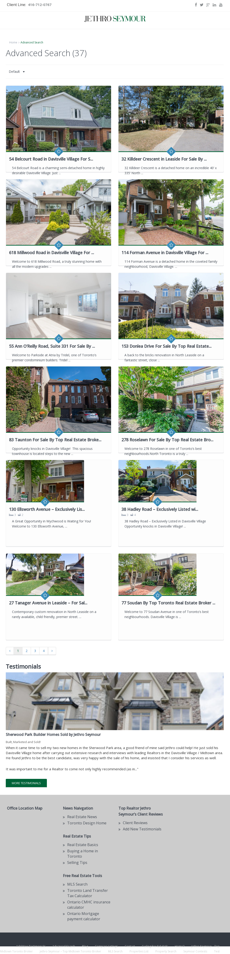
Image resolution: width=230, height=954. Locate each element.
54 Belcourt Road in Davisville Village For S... (51, 159)
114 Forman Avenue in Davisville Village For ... (164, 252)
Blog (85, 946)
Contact (130, 946)
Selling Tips (77, 862)
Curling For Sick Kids (155, 946)
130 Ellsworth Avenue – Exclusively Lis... (47, 509)
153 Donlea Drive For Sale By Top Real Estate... (166, 346)
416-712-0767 (39, 4)
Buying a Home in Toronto (82, 853)
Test (217, 951)
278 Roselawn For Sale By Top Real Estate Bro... (167, 439)
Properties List (139, 951)
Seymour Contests (195, 951)
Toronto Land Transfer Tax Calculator (87, 893)
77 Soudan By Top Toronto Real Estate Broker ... (168, 603)
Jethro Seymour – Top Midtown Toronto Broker (70, 951)
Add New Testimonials (142, 829)
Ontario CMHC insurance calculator (88, 904)
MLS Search (115, 951)
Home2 (180, 946)
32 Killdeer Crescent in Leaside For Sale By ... (164, 159)
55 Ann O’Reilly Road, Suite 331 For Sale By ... (52, 346)
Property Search (165, 951)
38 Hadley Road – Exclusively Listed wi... (159, 509)
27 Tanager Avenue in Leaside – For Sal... (48, 603)
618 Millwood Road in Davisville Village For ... (51, 252)
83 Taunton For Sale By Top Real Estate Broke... (55, 439)
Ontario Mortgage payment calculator (83, 916)
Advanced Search (63, 946)
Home (13, 42)
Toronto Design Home (86, 823)
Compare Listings (106, 946)
